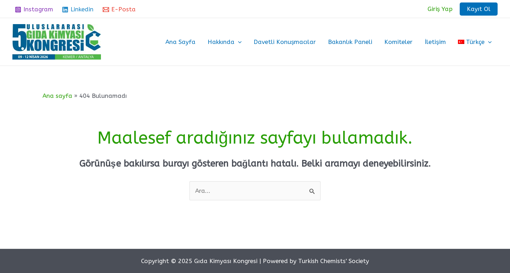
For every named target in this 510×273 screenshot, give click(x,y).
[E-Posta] (119, 9)
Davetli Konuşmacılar (285, 41)
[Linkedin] (78, 9)
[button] (479, 9)
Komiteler (398, 41)
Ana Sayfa (180, 41)
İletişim (435, 41)
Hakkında (225, 41)
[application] (238, 41)
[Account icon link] (440, 9)
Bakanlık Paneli (350, 41)
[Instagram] (34, 9)
